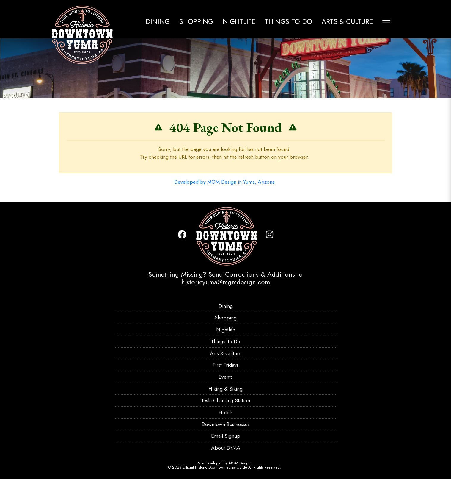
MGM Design (240, 463)
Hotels (226, 412)
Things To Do (288, 21)
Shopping (196, 21)
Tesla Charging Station (225, 400)
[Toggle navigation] (386, 20)
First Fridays (226, 365)
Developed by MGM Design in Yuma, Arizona (224, 182)
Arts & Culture (347, 21)
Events (226, 377)
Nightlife (239, 21)
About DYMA (225, 448)
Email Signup (225, 436)
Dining (158, 21)
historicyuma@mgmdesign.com (225, 282)
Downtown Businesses (226, 424)
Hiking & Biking (225, 389)
